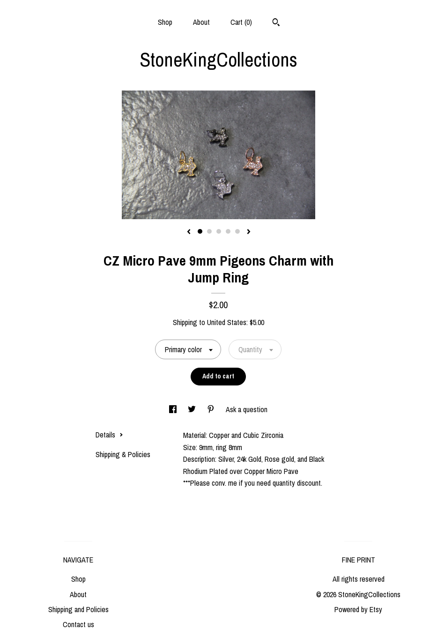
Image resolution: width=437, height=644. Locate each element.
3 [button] (218, 231)
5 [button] (237, 231)
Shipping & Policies (123, 454)
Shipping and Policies (78, 609)
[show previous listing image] (188, 232)
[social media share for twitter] (193, 409)
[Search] (276, 23)
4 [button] (228, 231)
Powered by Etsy (358, 609)
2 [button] (209, 231)
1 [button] (200, 231)
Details (109, 434)
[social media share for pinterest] (211, 409)
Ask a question (246, 409)
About (201, 22)
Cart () (241, 22)
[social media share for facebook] (173, 409)
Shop (165, 22)
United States (226, 322)
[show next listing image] (248, 232)
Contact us (78, 624)
